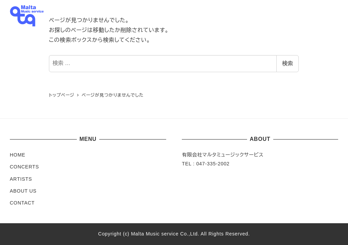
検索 (287, 63)
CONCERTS (24, 166)
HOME (17, 155)
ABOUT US (23, 191)
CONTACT (22, 203)
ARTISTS (21, 179)
